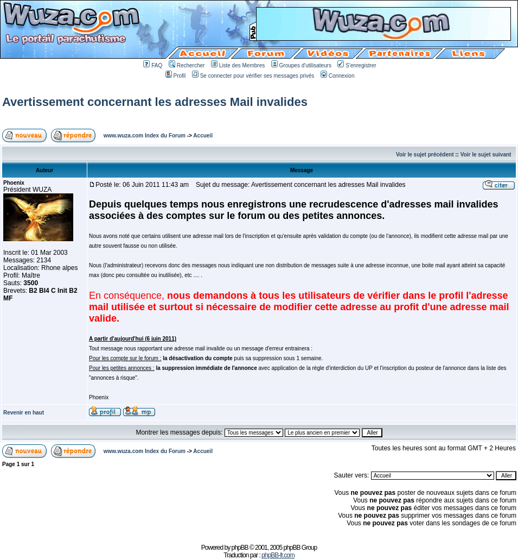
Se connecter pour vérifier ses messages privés (253, 76)
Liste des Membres (238, 65)
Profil (175, 76)
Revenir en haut (23, 413)
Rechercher (187, 65)
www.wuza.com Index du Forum (145, 136)
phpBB (240, 547)
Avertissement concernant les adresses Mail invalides (155, 102)
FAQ (152, 65)
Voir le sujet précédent (425, 155)
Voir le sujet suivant (486, 155)
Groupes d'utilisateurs (301, 65)
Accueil (203, 136)
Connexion (338, 76)
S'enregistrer (356, 65)
